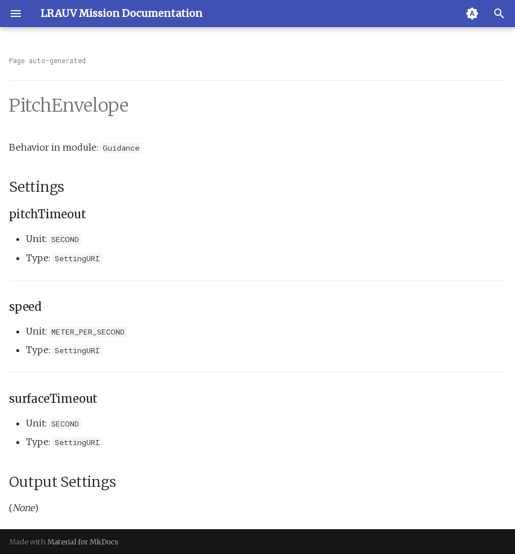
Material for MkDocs (82, 541)
